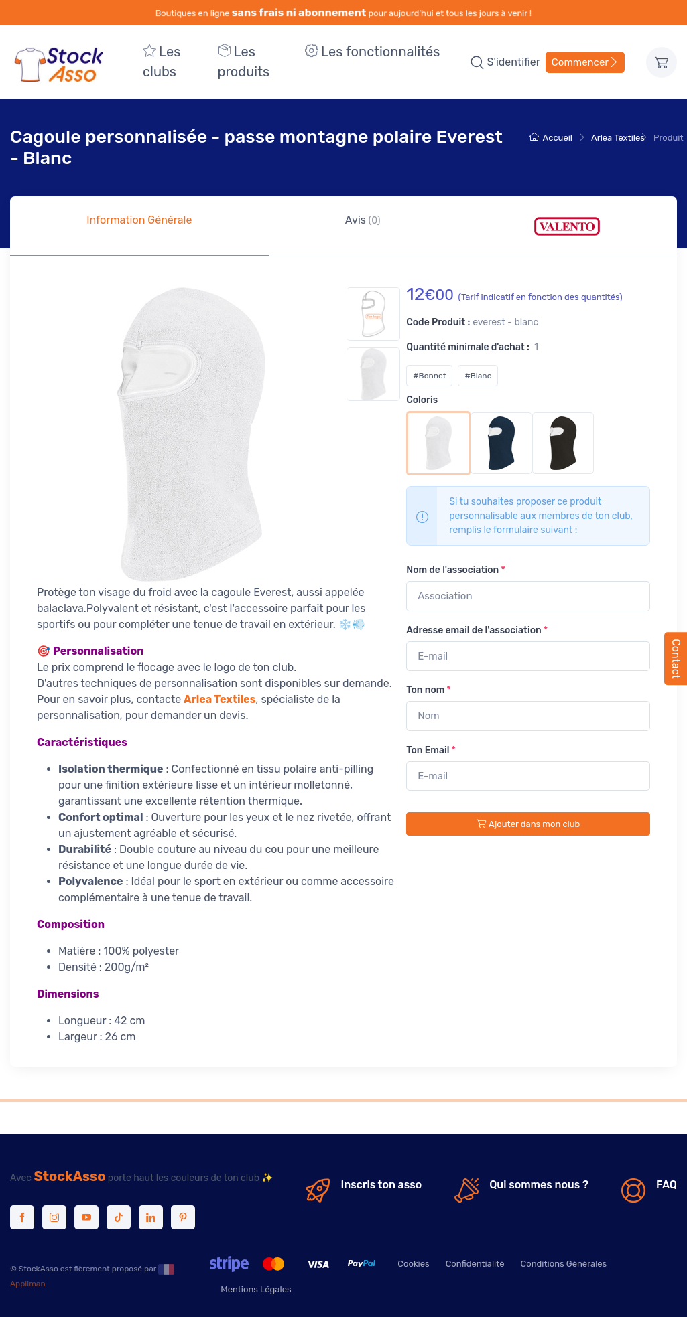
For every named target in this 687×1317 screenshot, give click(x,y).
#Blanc (477, 375)
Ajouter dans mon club (528, 824)
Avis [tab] (363, 220)
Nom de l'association (455, 570)
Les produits (244, 62)
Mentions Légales (256, 1289)
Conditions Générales (564, 1264)
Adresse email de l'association (477, 630)
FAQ (666, 1184)
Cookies (413, 1264)
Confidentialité (475, 1264)
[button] (477, 62)
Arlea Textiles (618, 138)
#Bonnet (429, 375)
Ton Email (431, 750)
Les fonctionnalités (372, 52)
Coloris (422, 400)
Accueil (550, 138)
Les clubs (161, 62)
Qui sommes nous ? (538, 1184)
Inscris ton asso (381, 1184)
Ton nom (428, 690)
